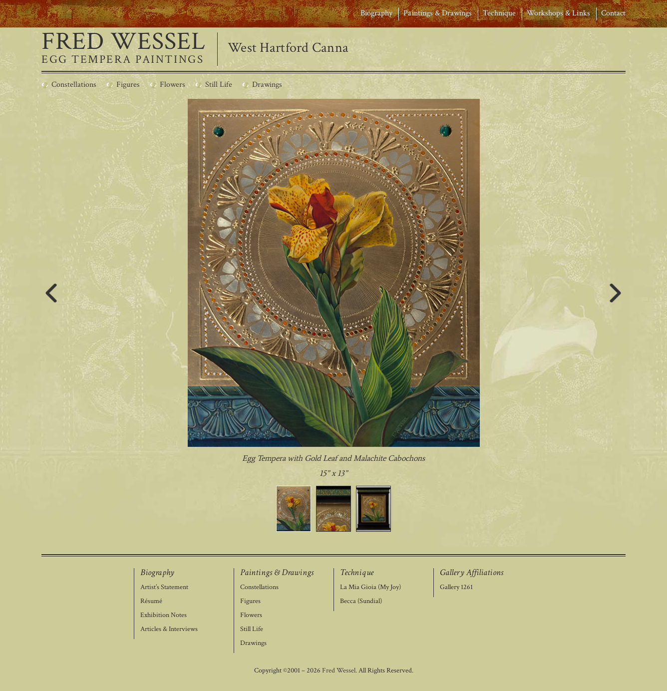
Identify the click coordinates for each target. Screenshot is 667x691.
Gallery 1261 (456, 587)
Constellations (259, 587)
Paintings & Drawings (437, 13)
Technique (499, 13)
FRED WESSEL (123, 41)
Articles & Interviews (169, 629)
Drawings (253, 643)
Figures (250, 601)
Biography (376, 13)
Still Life (251, 629)
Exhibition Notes (163, 615)
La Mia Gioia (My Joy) (370, 587)
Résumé (151, 601)
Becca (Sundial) (361, 601)
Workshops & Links (558, 13)
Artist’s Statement (164, 587)
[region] (334, 315)
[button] (293, 509)
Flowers (251, 615)
